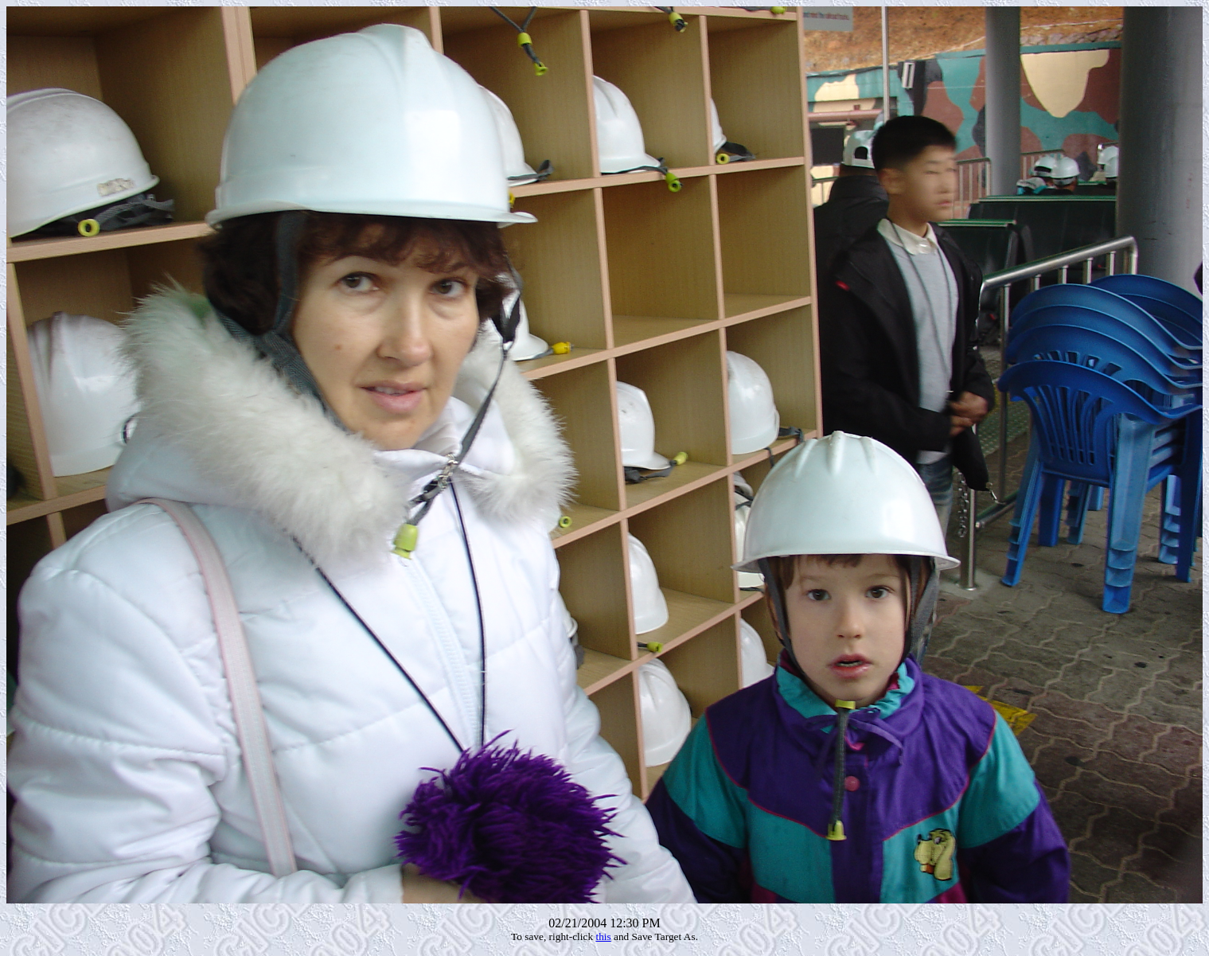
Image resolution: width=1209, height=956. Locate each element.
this (602, 936)
